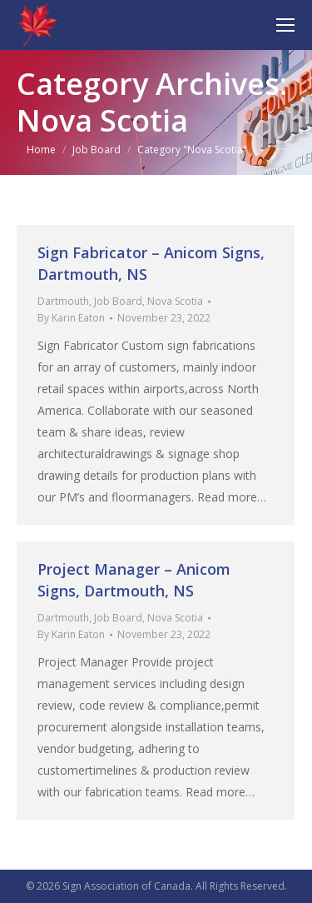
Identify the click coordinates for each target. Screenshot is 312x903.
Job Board (118, 301)
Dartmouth (63, 301)
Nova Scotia (175, 301)
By (71, 318)
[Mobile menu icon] (285, 25)
